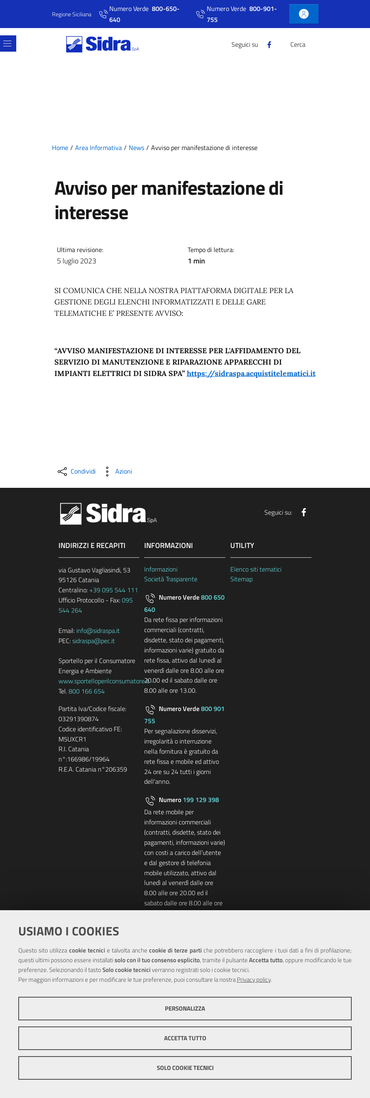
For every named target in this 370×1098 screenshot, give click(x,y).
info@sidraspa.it (98, 630)
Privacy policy (253, 979)
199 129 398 (201, 799)
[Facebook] (266, 44)
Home (60, 147)
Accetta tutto (185, 1038)
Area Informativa (98, 147)
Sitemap (241, 579)
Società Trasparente (170, 579)
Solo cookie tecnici (185, 1067)
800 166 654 (87, 691)
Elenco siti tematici (255, 569)
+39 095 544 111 (113, 590)
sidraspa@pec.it (93, 641)
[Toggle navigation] (7, 43)
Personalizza (185, 1008)
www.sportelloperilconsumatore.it (103, 681)
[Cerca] (313, 44)
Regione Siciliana (71, 14)
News (136, 147)
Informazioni (160, 569)
